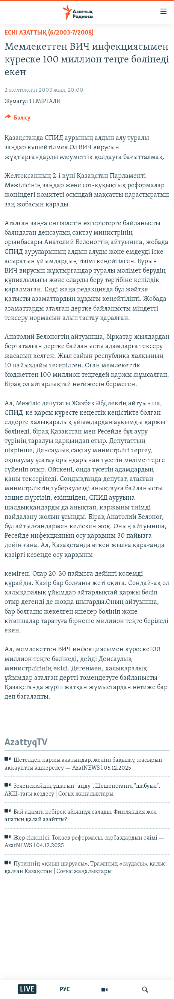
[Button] (17, 119)
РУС (65, 990)
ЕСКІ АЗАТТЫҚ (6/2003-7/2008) (49, 32)
